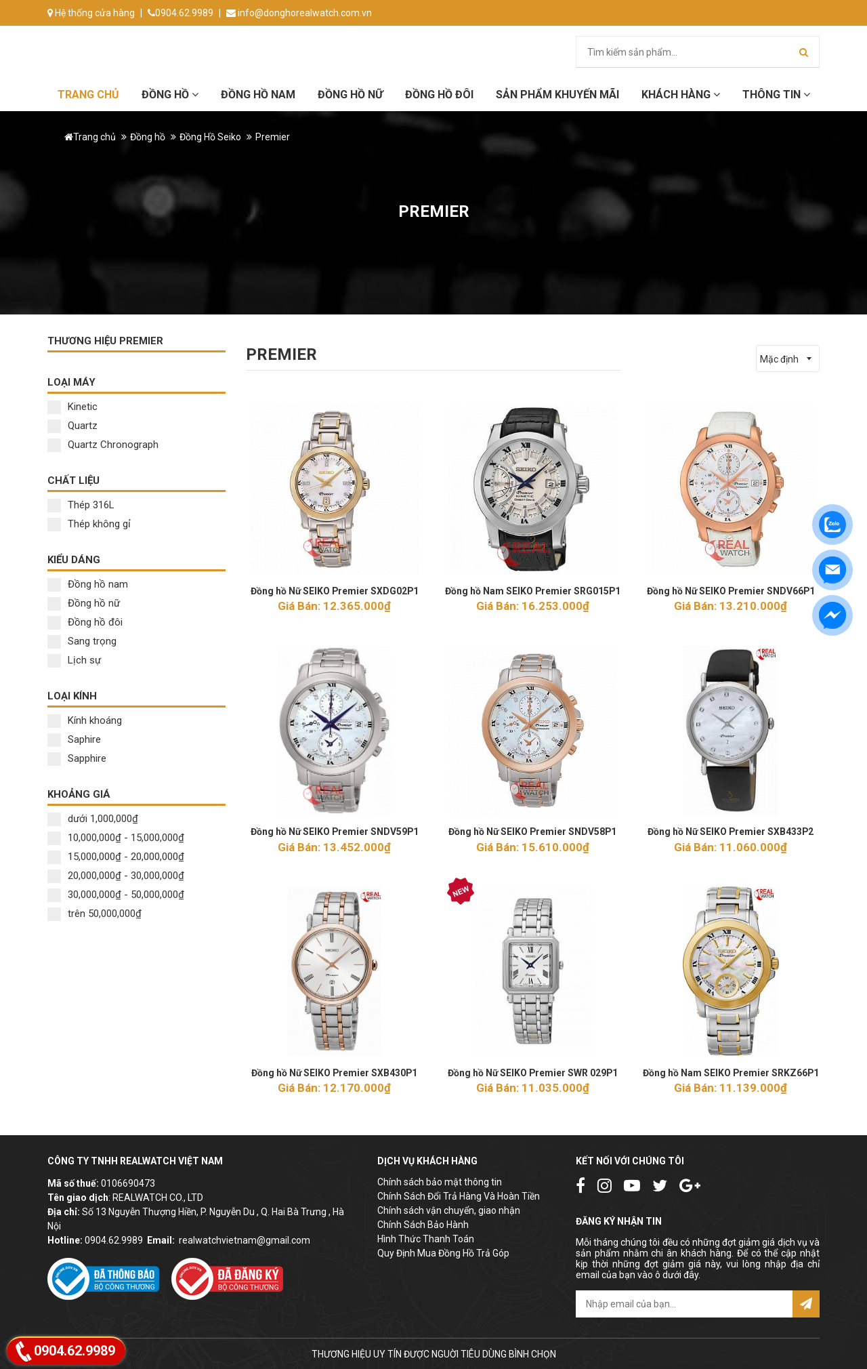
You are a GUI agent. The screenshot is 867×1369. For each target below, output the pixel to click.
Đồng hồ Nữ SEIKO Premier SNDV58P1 (533, 831)
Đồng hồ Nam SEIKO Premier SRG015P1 (532, 591)
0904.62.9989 (180, 12)
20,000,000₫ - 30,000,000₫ (115, 876)
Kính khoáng (84, 720)
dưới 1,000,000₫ (92, 819)
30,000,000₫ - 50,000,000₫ (115, 894)
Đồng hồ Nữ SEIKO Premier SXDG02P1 (334, 591)
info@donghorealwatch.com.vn (299, 12)
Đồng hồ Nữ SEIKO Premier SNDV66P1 (731, 591)
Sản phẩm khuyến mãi (557, 94)
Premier (272, 136)
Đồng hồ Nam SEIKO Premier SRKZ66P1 (731, 1072)
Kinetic (72, 407)
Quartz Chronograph (102, 444)
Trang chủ (88, 94)
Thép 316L (80, 505)
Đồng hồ (170, 94)
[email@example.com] (684, 1303)
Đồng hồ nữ (83, 603)
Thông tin (776, 94)
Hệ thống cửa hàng (91, 12)
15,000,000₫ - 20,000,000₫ (115, 857)
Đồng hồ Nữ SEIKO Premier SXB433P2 (731, 831)
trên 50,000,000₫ (94, 913)
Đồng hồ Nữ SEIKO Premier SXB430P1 (335, 1072)
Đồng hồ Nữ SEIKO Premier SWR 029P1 (532, 1072)
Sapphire (76, 758)
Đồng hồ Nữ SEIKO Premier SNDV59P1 (334, 831)
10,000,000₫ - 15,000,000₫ (115, 838)
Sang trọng (82, 641)
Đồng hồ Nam (258, 94)
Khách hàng (680, 94)
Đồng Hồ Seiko (210, 136)
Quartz (72, 426)
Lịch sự (74, 660)
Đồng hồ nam (87, 584)
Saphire (74, 739)
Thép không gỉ (89, 524)
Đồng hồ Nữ (350, 94)
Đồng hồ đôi (439, 94)
